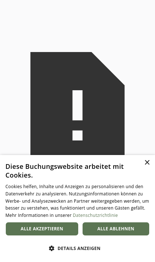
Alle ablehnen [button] (115, 229)
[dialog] (77, 208)
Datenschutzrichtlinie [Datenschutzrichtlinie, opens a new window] (95, 215)
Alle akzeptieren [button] (42, 229)
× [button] (147, 163)
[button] (77, 248)
